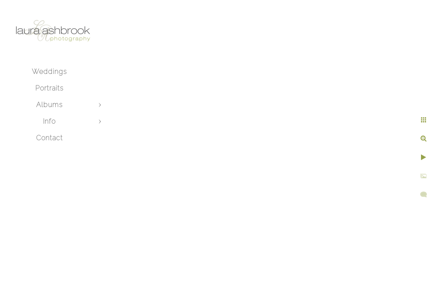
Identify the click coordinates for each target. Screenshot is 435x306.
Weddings (49, 72)
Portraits (49, 88)
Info (49, 121)
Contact (49, 138)
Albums (49, 105)
